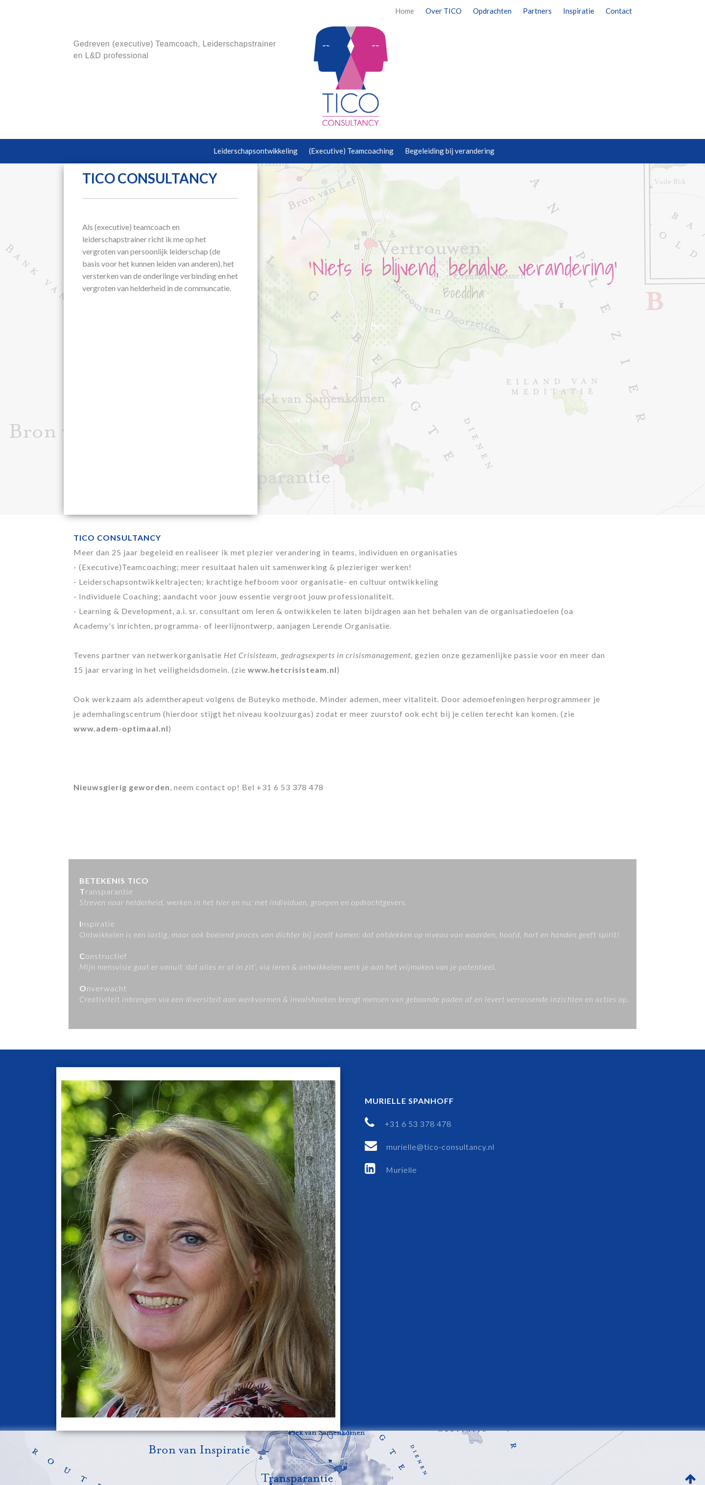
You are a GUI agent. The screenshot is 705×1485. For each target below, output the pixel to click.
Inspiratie (578, 10)
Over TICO (443, 10)
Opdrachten (492, 10)
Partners (537, 10)
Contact (619, 10)
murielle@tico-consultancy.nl (429, 1146)
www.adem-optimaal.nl (120, 728)
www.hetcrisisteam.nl (292, 669)
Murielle (391, 1169)
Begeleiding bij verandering (449, 150)
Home (404, 10)
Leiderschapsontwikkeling (255, 150)
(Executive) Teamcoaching (351, 150)
